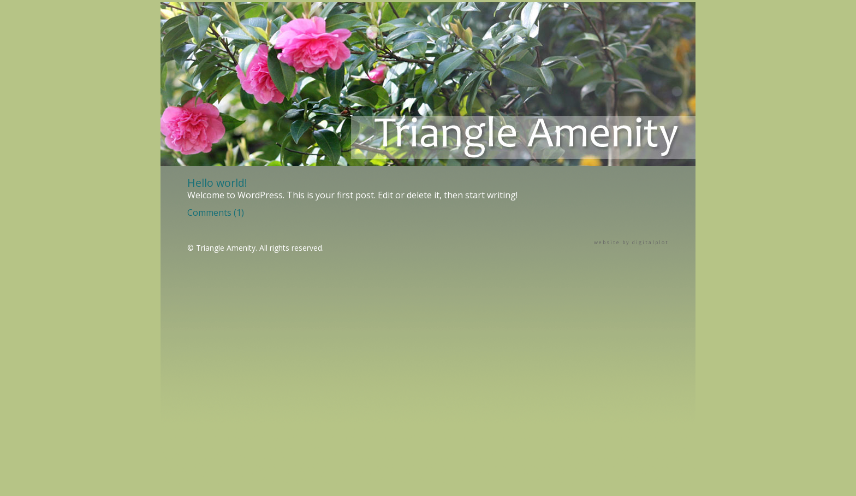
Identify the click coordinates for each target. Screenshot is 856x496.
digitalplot (650, 242)
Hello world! (217, 182)
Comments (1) (215, 212)
